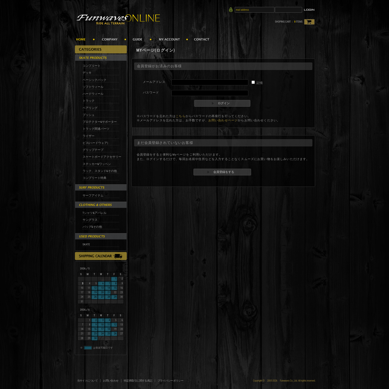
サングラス (90, 220)
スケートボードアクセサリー (102, 157)
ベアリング (90, 108)
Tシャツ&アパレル (94, 213)
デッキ (87, 72)
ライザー (89, 136)
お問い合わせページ (223, 120)
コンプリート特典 (94, 178)
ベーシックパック (94, 80)
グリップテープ (93, 150)
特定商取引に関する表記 (138, 380)
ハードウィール (93, 94)
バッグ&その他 (92, 226)
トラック (89, 100)
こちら (180, 116)
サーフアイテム (93, 195)
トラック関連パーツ (96, 128)
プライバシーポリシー (171, 380)
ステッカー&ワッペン (97, 164)
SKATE (86, 244)
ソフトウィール (93, 87)
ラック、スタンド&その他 (100, 171)
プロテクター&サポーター (100, 122)
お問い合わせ (111, 380)
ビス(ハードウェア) (95, 143)
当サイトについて (87, 380)
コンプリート (91, 65)
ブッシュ (89, 115)
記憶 (260, 83)
